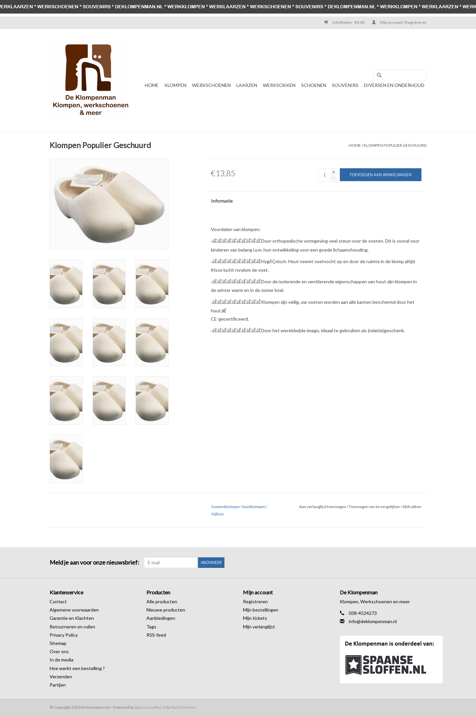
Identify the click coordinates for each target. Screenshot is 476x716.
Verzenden (61, 676)
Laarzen (246, 85)
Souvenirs (345, 85)
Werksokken (279, 85)
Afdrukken (412, 506)
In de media (61, 659)
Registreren (255, 601)
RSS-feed (156, 635)
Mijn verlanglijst (259, 626)
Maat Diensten (183, 707)
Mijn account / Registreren (399, 22)
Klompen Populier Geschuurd (395, 145)
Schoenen (313, 85)
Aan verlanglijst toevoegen (322, 506)
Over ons (59, 651)
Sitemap (58, 643)
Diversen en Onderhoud (394, 85)
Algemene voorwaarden (74, 610)
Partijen (58, 685)
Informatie (222, 201)
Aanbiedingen (160, 618)
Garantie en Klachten (72, 618)
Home (152, 85)
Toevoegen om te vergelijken (375, 506)
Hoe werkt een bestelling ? (77, 668)
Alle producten (161, 601)
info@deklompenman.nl (373, 621)
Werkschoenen (211, 85)
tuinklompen (254, 506)
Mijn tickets (255, 618)
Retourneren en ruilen (72, 626)
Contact (58, 601)
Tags (151, 626)
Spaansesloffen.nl (150, 707)
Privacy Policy (64, 635)
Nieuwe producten (165, 610)
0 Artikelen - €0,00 (344, 22)
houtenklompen (226, 506)
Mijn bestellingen (260, 610)
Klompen (175, 85)
